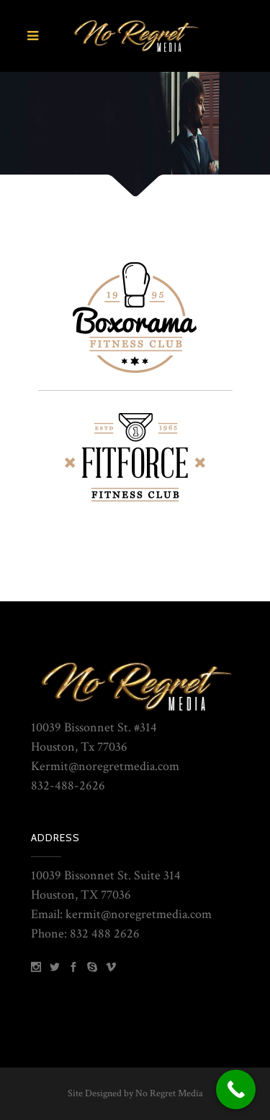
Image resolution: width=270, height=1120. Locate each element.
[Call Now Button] (236, 1089)
